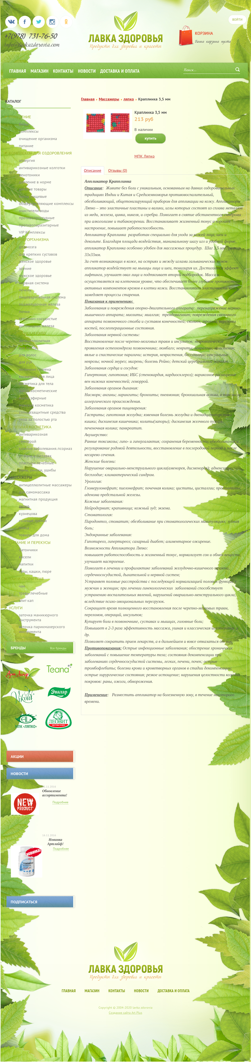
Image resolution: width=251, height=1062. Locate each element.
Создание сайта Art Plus (125, 1013)
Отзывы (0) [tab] (117, 170)
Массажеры (109, 99)
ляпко (128, 99)
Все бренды (58, 648)
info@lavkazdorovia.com (32, 45)
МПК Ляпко (144, 156)
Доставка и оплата (120, 71)
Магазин (39, 71)
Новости (87, 71)
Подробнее (60, 802)
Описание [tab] (92, 170)
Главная (17, 71)
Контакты (63, 71)
